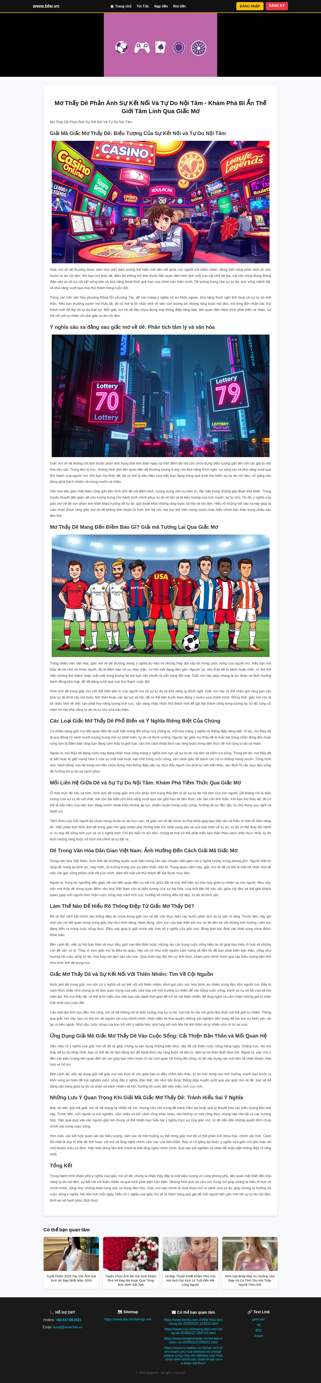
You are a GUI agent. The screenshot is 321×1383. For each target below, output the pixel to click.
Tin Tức (143, 6)
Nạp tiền (161, 6)
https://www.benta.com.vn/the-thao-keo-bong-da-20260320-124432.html (193, 1321)
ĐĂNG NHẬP (250, 6)
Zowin (258, 1336)
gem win (258, 1319)
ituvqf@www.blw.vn (67, 1327)
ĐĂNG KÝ (277, 5)
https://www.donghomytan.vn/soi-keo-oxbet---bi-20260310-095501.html (193, 1340)
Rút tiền (179, 6)
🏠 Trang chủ (120, 6)
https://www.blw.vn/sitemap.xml (127, 1319)
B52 (259, 1330)
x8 (258, 1325)
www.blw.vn (46, 6)
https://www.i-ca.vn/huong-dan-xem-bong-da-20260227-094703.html (193, 1331)
